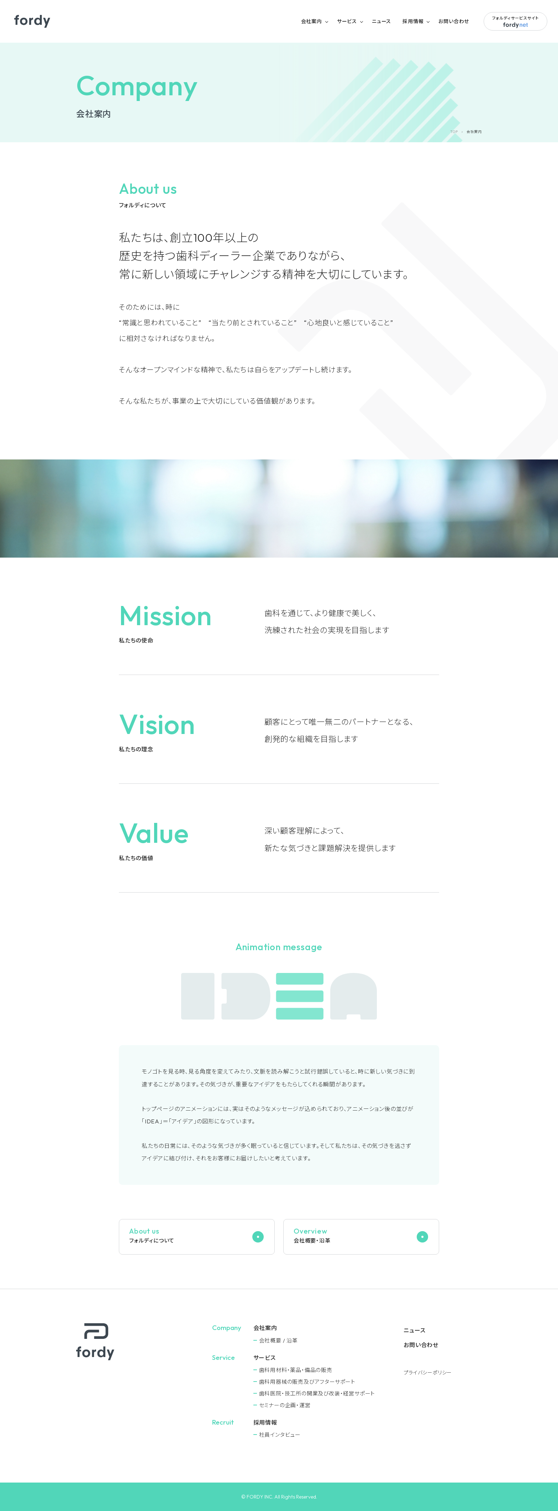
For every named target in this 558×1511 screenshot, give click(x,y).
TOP (454, 131)
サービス (347, 21)
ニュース (381, 21)
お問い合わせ (453, 21)
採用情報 (412, 21)
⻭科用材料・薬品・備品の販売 (295, 1370)
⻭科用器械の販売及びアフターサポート (307, 1381)
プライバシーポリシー (428, 1372)
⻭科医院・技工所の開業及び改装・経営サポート (317, 1393)
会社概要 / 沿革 (278, 1340)
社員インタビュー (280, 1434)
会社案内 (311, 21)
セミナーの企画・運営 (285, 1405)
